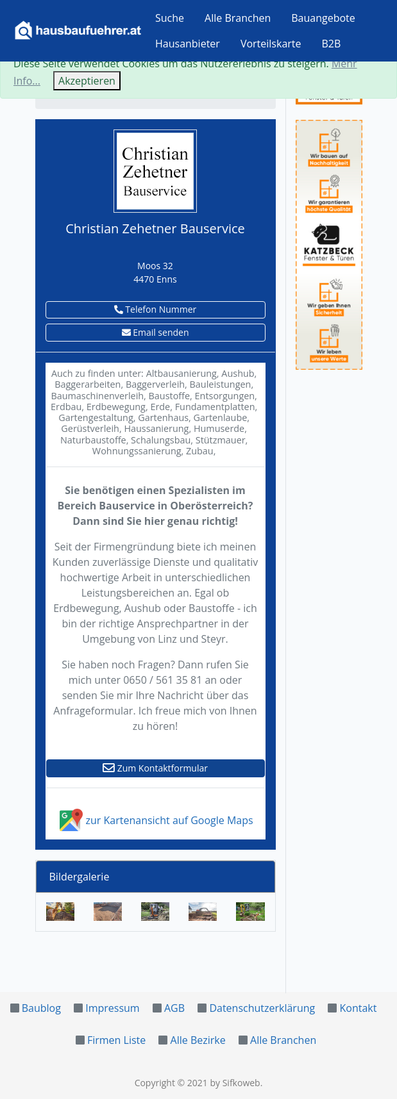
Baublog (41, 1008)
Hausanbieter (187, 44)
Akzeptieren (86, 81)
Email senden (155, 332)
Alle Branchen (238, 18)
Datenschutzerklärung (262, 1008)
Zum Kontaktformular (155, 768)
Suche (169, 18)
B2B (331, 44)
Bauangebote (323, 18)
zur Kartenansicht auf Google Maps (155, 820)
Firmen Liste (116, 1040)
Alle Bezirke (198, 1040)
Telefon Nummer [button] (155, 309)
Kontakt (358, 1008)
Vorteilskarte (271, 44)
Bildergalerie (79, 877)
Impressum (112, 1008)
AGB (174, 1008)
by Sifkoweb (235, 1083)
